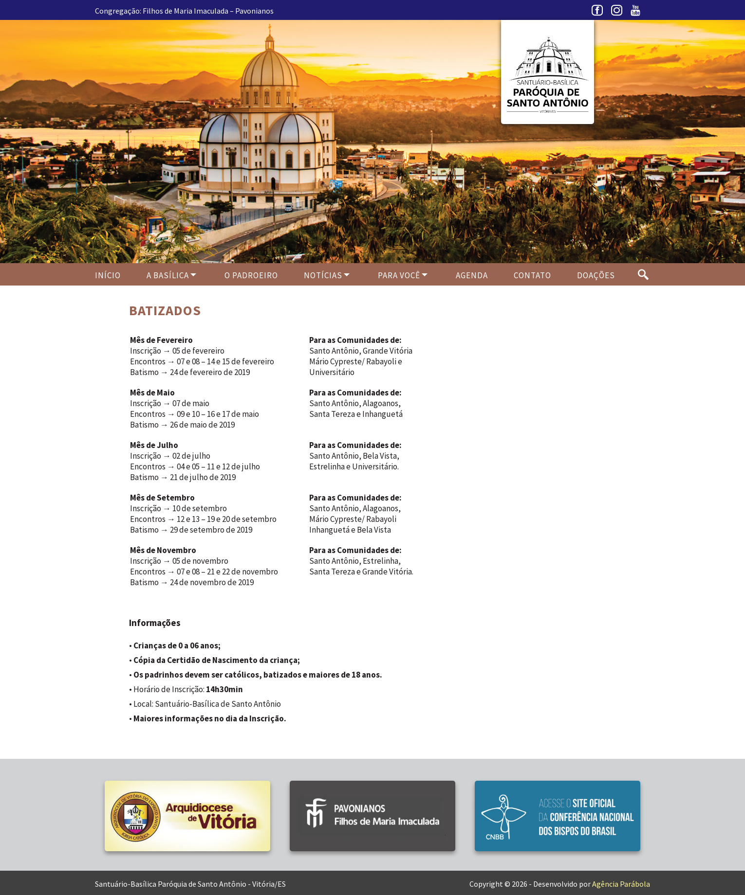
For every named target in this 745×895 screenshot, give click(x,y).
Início (108, 275)
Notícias (323, 275)
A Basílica (168, 275)
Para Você (399, 275)
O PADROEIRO (251, 275)
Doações (596, 275)
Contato (532, 275)
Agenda (472, 275)
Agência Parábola (621, 884)
